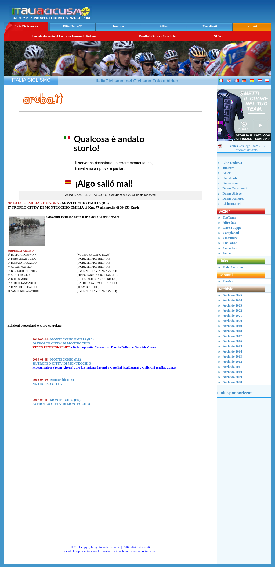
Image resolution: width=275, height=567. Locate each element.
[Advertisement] (207, 12)
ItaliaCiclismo (26, 26)
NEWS (218, 36)
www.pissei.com (247, 150)
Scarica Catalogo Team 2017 (247, 146)
